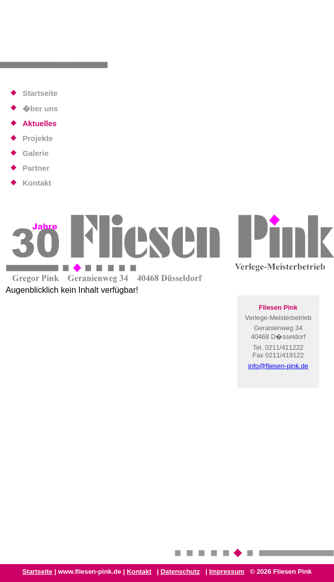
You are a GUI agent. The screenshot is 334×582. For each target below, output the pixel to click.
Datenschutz (180, 571)
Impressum (226, 571)
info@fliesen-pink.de (278, 366)
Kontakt (139, 571)
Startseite (37, 571)
